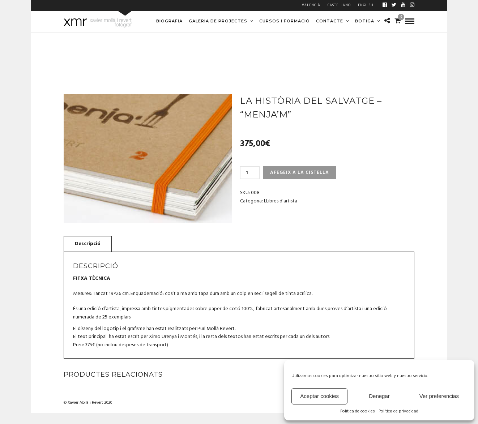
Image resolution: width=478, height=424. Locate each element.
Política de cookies (357, 411)
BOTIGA (364, 20)
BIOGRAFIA (169, 20)
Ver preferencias (439, 396)
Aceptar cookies (319, 396)
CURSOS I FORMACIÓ (284, 20)
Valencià (311, 5)
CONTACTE (329, 20)
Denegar (379, 396)
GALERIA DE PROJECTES (218, 20)
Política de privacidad (398, 411)
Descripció (88, 244)
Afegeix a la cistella (299, 172)
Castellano (339, 5)
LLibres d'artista (280, 201)
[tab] (88, 243)
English (366, 5)
